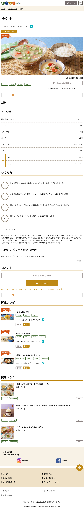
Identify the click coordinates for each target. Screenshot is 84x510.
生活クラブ (42, 502)
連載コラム (48, 474)
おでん (26, 336)
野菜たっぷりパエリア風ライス (28, 355)
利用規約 (6, 491)
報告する (80, 261)
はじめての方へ (49, 478)
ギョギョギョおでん (24, 333)
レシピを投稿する (9, 482)
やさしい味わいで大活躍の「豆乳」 (30, 427)
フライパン (28, 358)
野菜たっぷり (45, 358)
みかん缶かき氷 (23, 312)
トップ (3, 9)
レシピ (5, 474)
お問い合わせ (7, 495)
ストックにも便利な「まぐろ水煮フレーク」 (33, 384)
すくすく (19, 315)
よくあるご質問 (49, 491)
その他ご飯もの (20, 358)
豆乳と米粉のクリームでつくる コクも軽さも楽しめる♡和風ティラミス (43, 405)
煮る (42, 336)
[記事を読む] (20, 387)
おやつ (34, 315)
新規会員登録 (7, 478)
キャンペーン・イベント (52, 482)
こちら (58, 289)
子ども (26, 315)
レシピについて (12, 9)
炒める (36, 358)
